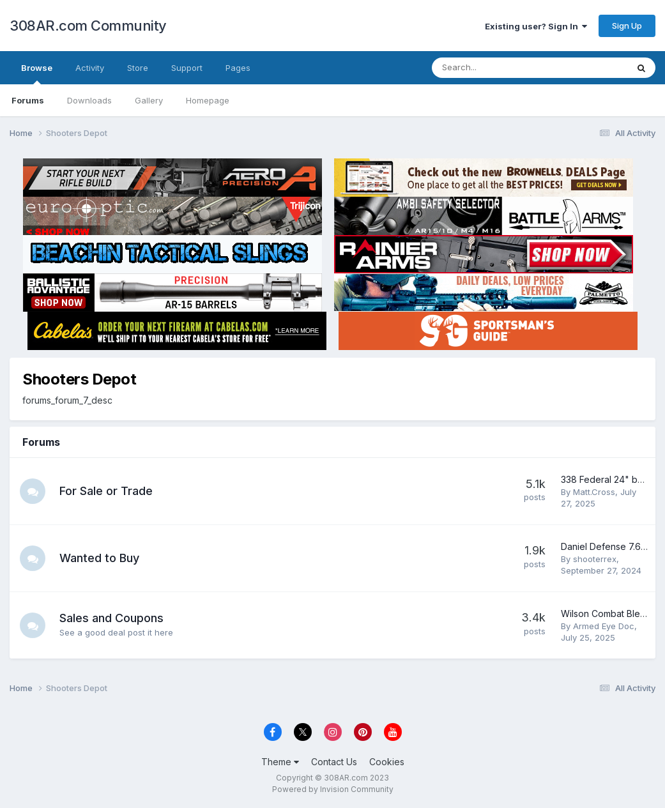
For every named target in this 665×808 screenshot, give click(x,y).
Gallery (149, 100)
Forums (27, 100)
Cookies (386, 761)
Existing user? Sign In (536, 26)
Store (137, 68)
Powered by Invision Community (333, 789)
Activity (89, 68)
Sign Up (627, 25)
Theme (280, 761)
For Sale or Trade (106, 491)
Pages (237, 68)
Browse (36, 73)
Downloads (89, 100)
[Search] (496, 67)
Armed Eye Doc (603, 626)
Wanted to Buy (99, 558)
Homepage (207, 100)
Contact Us (334, 761)
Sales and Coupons (111, 618)
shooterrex (594, 559)
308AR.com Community (88, 25)
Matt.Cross (594, 492)
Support (187, 68)
